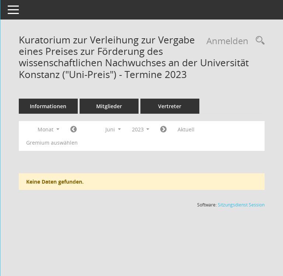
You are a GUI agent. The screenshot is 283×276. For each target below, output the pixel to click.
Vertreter (180, 106)
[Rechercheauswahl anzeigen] (258, 41)
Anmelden (227, 41)
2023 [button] (151, 129)
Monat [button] (58, 129)
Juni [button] (123, 129)
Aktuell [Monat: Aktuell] (196, 129)
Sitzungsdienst (241, 205)
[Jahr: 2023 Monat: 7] (173, 129)
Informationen (58, 106)
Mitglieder (119, 106)
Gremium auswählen (62, 142)
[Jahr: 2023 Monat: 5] (83, 129)
